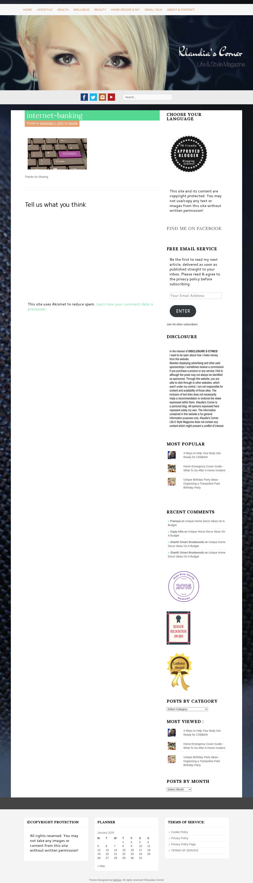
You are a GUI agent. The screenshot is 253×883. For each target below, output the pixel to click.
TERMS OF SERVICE (184, 850)
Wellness (81, 9)
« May (101, 866)
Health (63, 9)
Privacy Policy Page (183, 844)
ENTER (183, 311)
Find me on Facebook (194, 228)
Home (27, 9)
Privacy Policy (179, 838)
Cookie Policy (179, 832)
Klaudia (73, 123)
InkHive (117, 879)
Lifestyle (44, 9)
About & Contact (181, 9)
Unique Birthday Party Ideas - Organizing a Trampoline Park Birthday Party (201, 483)
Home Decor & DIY (125, 9)
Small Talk (153, 9)
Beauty (100, 9)
